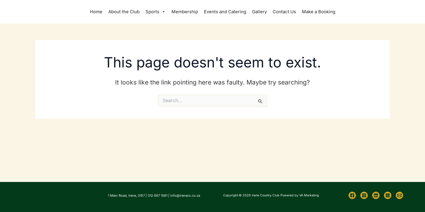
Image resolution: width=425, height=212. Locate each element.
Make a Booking (318, 11)
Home (96, 11)
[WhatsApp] (387, 195)
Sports (156, 12)
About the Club (124, 11)
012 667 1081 (157, 195)
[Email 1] (399, 195)
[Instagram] (364, 195)
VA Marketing (309, 195)
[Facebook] (352, 195)
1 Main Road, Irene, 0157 (126, 195)
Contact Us (284, 11)
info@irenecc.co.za (185, 195)
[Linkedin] (376, 195)
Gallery (259, 11)
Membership (184, 11)
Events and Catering (225, 11)
